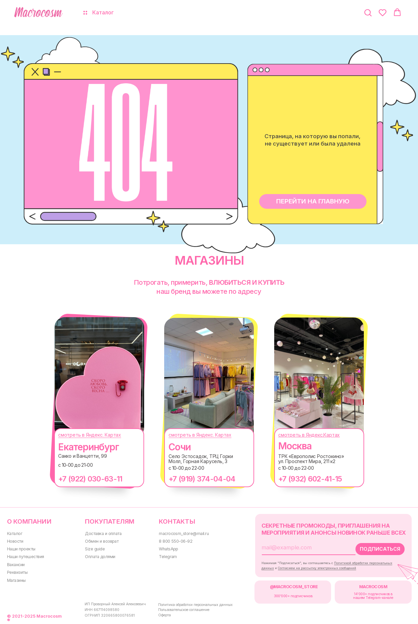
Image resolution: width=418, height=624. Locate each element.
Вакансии (16, 564)
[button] (368, 12)
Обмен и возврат (101, 541)
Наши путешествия (25, 556)
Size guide (95, 548)
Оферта (164, 615)
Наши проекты (21, 548)
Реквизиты (17, 572)
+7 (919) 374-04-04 (202, 478)
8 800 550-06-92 (175, 541)
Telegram (168, 556)
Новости (15, 541)
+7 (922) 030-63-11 (90, 478)
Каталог (14, 533)
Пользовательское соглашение (183, 610)
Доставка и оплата (103, 533)
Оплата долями (100, 556)
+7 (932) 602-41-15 (310, 478)
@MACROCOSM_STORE (294, 586)
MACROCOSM (373, 586)
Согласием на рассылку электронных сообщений (317, 568)
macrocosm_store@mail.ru (184, 533)
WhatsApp (168, 548)
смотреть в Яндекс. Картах (89, 435)
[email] (303, 547)
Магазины (16, 580)
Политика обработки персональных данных (195, 605)
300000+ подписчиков (293, 596)
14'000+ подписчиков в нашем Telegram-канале (373, 596)
